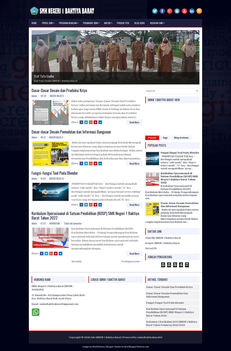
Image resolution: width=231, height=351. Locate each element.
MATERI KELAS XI (56, 178)
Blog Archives (181, 138)
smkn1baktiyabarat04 (149, 337)
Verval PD (151, 248)
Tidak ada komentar (73, 223)
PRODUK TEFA (123, 23)
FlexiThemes (98, 347)
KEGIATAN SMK (158, 22)
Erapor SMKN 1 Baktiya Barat (162, 243)
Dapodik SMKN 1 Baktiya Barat (163, 238)
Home (34, 23)
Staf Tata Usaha (44, 76)
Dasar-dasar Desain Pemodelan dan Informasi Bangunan (71, 131)
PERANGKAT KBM (92, 22)
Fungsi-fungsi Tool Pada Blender (55, 173)
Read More (134, 122)
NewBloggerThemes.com (136, 347)
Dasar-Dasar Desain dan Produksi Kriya (59, 90)
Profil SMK (49, 22)
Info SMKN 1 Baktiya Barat (106, 337)
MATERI (109, 22)
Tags (165, 138)
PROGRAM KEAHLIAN (69, 22)
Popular (152, 138)
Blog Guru (139, 23)
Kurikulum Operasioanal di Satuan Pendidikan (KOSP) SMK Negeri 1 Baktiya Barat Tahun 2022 (85, 215)
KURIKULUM (54, 223)
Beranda (76, 261)
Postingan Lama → (132, 261)
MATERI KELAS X (57, 96)
